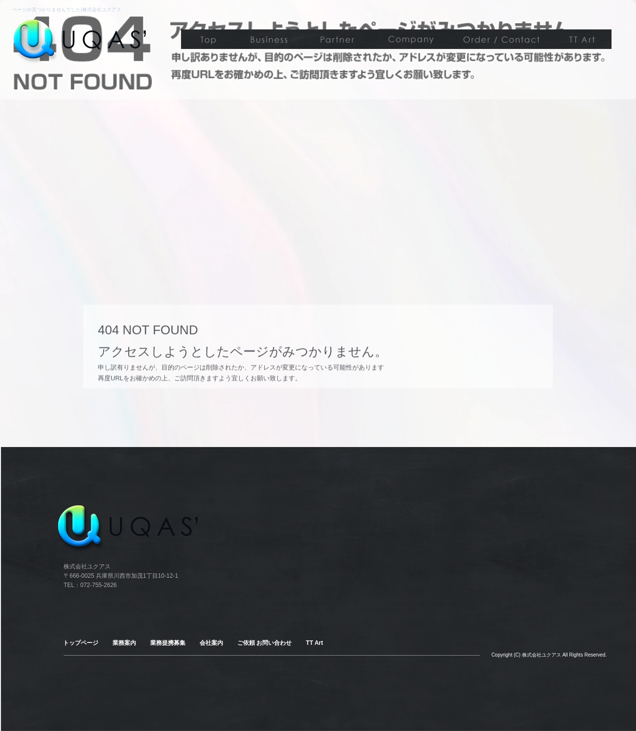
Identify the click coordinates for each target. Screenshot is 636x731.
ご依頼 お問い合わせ (499, 39)
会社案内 (408, 39)
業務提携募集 (337, 39)
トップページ (208, 39)
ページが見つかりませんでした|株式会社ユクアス (66, 9)
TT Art (582, 39)
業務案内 (269, 39)
